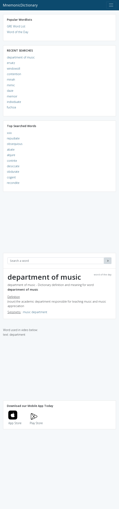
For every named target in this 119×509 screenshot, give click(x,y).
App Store (15, 421)
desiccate (13, 166)
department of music (21, 57)
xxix (9, 133)
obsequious (15, 144)
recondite (13, 183)
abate (11, 149)
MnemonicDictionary (20, 5)
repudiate (13, 138)
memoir (12, 96)
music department (35, 312)
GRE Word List (16, 26)
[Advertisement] (59, 224)
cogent (11, 177)
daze (10, 91)
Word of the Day (17, 32)
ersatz (11, 63)
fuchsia (11, 107)
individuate (14, 102)
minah (11, 79)
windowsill (13, 68)
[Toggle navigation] (111, 5)
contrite (12, 161)
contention (14, 74)
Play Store (36, 421)
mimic (11, 85)
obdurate (13, 172)
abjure (11, 155)
